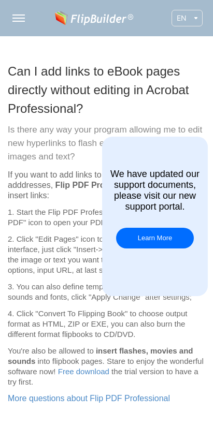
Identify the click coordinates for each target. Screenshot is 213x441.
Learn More (155, 238)
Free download (83, 371)
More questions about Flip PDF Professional (89, 398)
